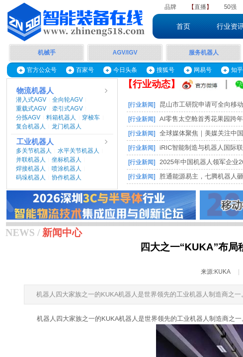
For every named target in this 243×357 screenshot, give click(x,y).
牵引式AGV (67, 108)
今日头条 (125, 69)
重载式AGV (31, 108)
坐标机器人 (66, 159)
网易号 (203, 69)
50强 (230, 6)
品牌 (170, 6)
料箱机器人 (61, 117)
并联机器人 (31, 159)
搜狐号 (165, 69)
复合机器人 (31, 126)
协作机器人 (66, 177)
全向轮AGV (67, 99)
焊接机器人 (31, 168)
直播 (200, 6)
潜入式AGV (31, 99)
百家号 (85, 69)
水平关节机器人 (78, 150)
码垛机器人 (31, 177)
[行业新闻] (142, 104)
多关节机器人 (34, 150)
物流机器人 (35, 90)
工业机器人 (35, 141)
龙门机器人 (66, 126)
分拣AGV (28, 117)
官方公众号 (42, 69)
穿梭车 (91, 117)
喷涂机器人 (66, 168)
